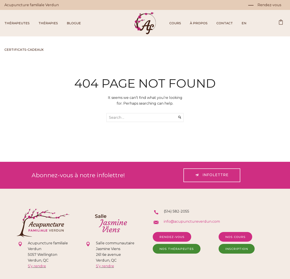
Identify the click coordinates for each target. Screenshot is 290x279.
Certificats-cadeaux (24, 50)
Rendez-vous (172, 237)
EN (244, 23)
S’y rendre (37, 266)
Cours (175, 23)
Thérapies (48, 23)
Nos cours (235, 237)
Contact (224, 23)
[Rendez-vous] (264, 5)
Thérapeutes (17, 23)
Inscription (236, 249)
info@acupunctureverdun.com (192, 221)
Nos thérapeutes (176, 249)
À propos (199, 23)
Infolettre (212, 175)
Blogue (74, 23)
